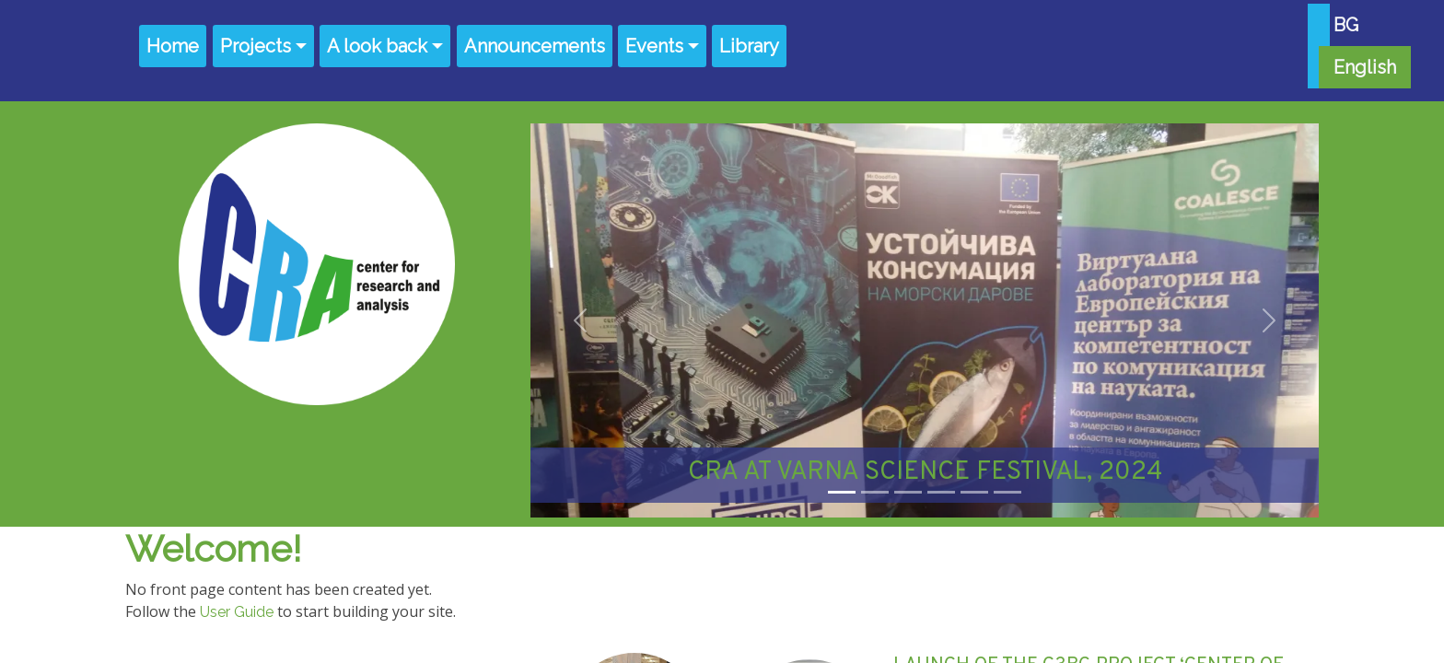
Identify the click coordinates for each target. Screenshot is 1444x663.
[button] (580, 320)
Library (749, 46)
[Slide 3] (908, 492)
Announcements (534, 46)
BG (1345, 25)
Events (654, 46)
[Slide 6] (1007, 492)
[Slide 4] (941, 492)
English (1364, 67)
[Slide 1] (842, 492)
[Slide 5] (974, 492)
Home (172, 46)
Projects (255, 46)
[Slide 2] (875, 492)
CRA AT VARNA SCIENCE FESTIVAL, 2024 (925, 472)
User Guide (237, 612)
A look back (377, 46)
